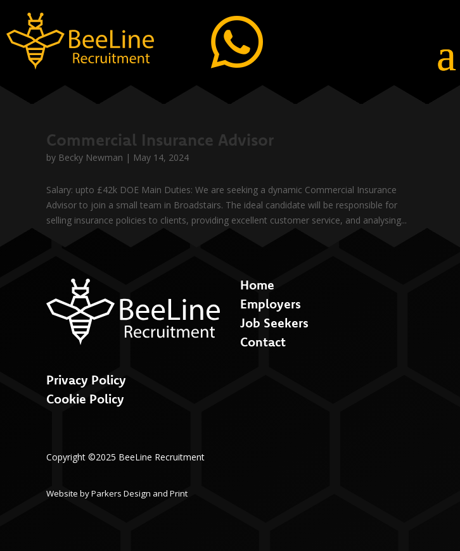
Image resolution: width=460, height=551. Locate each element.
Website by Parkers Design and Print (117, 493)
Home (257, 285)
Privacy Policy (86, 380)
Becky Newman (90, 157)
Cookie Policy (85, 399)
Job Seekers (274, 323)
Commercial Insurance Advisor (160, 139)
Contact (263, 342)
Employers (270, 304)
